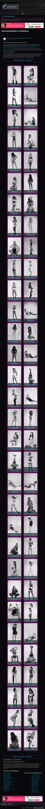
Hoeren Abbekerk (35, 782)
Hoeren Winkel (34, 777)
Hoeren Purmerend (35, 786)
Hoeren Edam (34, 789)
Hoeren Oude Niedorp (36, 776)
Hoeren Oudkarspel (7, 47)
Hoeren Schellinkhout (36, 785)
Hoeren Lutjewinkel (7, 783)
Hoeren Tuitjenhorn (29, 46)
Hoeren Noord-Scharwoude (8, 781)
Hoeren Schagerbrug (7, 782)
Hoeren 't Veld (29, 48)
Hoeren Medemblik (35, 783)
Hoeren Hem (34, 787)
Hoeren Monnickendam (36, 792)
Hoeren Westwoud (35, 784)
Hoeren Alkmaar (35, 781)
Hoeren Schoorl (6, 790)
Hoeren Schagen (21, 47)
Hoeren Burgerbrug (7, 784)
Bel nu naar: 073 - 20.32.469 (22, 60)
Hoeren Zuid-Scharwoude (8, 785)
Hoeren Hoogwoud (35, 779)
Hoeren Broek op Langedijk (37, 778)
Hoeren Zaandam (35, 790)
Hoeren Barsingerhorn (36, 48)
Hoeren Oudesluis (6, 789)
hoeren (35, 56)
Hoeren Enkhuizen (35, 791)
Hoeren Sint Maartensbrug (14, 48)
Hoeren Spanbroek (35, 780)
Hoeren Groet (5, 788)
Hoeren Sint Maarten (37, 46)
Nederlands (4, 804)
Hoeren (2, 16)
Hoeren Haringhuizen (28, 47)
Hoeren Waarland (23, 48)
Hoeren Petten (6, 786)
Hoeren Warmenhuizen (7, 777)
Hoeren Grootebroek (35, 788)
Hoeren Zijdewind (14, 47)
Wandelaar (8, 38)
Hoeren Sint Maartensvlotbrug (8, 787)
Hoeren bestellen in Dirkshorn (9, 16)
